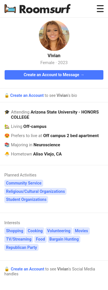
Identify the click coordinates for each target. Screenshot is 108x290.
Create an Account (27, 95)
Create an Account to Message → (54, 74)
